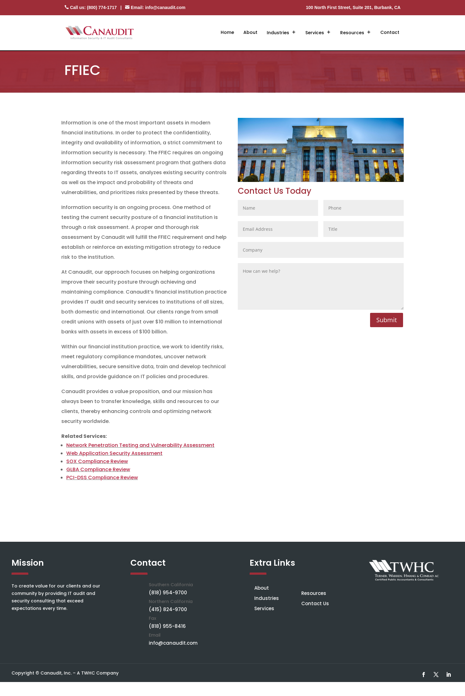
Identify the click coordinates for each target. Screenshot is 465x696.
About (250, 32)
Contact (389, 32)
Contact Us (315, 603)
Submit (386, 320)
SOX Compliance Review (97, 461)
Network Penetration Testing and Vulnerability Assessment (140, 445)
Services (314, 33)
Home (227, 32)
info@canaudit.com (165, 7)
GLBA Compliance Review (98, 469)
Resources (352, 33)
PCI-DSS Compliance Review (102, 477)
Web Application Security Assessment (114, 453)
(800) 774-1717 (102, 7)
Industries (278, 33)
